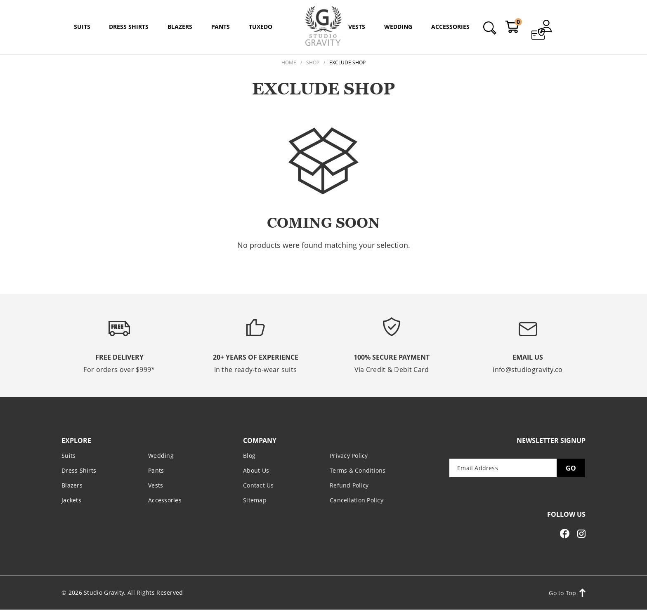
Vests (155, 485)
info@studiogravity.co (527, 369)
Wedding (161, 455)
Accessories (165, 500)
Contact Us (258, 485)
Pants (156, 470)
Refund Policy (349, 485)
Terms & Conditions (358, 470)
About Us (256, 470)
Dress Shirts (78, 470)
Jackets (71, 500)
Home (288, 62)
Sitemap (255, 500)
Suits (68, 455)
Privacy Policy (349, 455)
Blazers (72, 485)
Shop (312, 62)
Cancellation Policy (356, 500)
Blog (249, 455)
